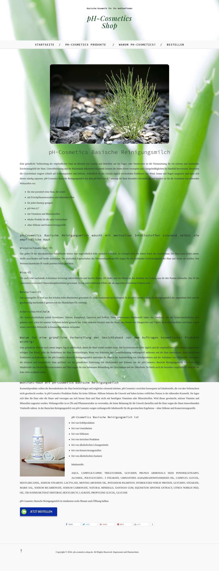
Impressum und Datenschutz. (126, 552)
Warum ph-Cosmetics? (137, 44)
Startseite (44, 44)
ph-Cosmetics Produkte (85, 44)
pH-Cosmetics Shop (109, 21)
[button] (72, 524)
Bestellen (175, 44)
